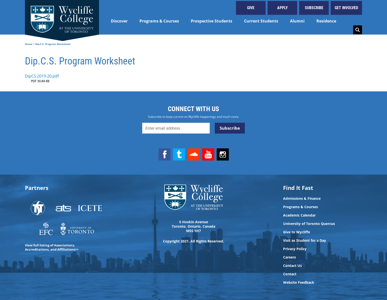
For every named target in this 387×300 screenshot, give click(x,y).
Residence (326, 21)
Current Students (261, 21)
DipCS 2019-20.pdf (42, 76)
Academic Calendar (299, 215)
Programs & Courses (159, 21)
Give (250, 7)
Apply (282, 7)
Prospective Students (211, 21)
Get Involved (346, 7)
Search (357, 29)
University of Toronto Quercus (309, 223)
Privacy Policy (295, 249)
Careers (289, 257)
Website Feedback (298, 282)
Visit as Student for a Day (304, 240)
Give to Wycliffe (296, 232)
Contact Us (292, 265)
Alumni (297, 21)
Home (28, 44)
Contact (289, 274)
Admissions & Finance (302, 198)
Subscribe (314, 7)
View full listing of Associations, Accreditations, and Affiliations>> (51, 247)
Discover (119, 21)
